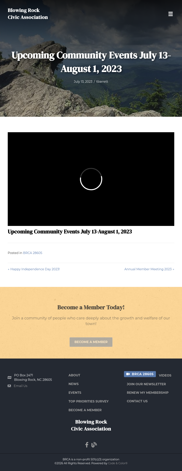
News (73, 384)
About (74, 375)
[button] (91, 345)
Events (74, 393)
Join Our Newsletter (146, 384)
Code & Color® (118, 463)
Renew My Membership (148, 393)
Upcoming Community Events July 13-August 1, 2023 (70, 231)
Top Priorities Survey (88, 401)
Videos (165, 375)
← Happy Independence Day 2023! (34, 269)
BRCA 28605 (32, 253)
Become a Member (85, 410)
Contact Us (137, 401)
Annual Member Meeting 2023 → (149, 269)
